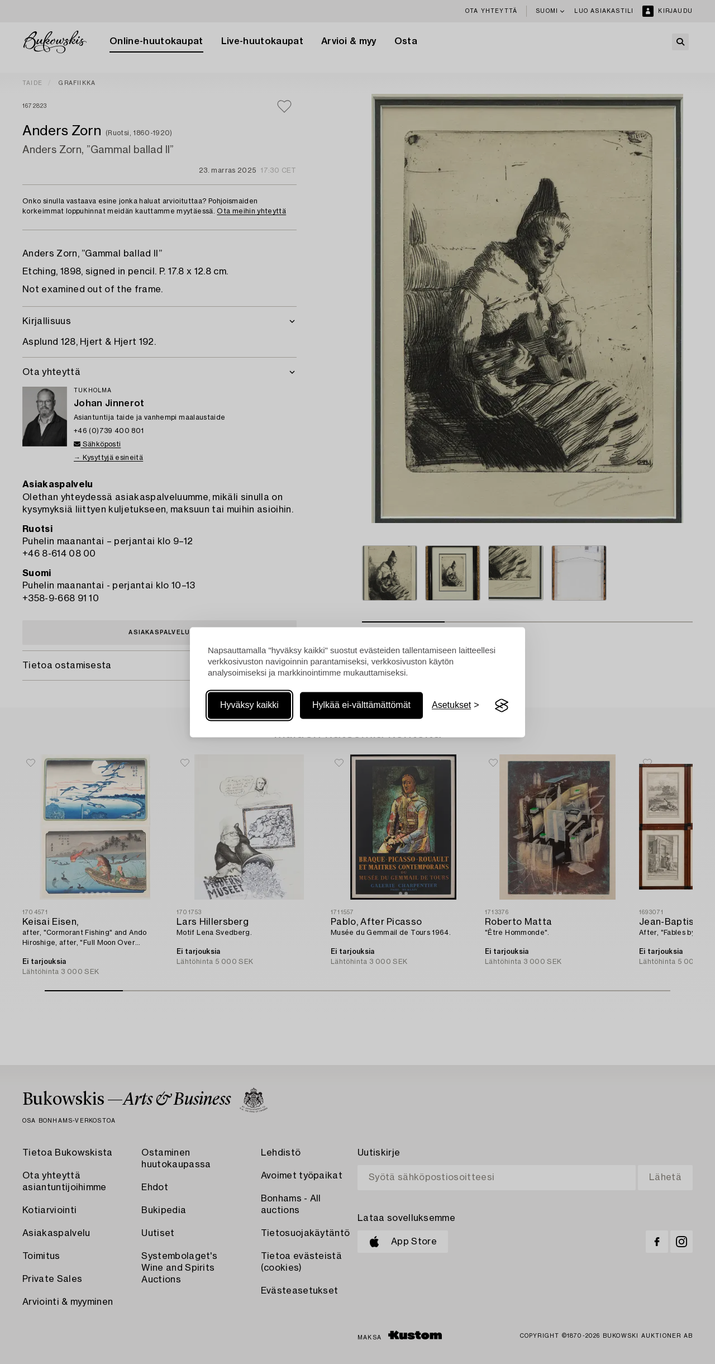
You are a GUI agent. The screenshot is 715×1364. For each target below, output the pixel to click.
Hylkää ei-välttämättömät (361, 705)
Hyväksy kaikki (249, 705)
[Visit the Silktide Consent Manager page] (501, 705)
